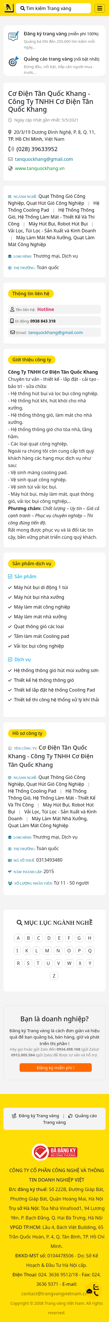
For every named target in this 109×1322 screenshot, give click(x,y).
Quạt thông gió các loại (39, 626)
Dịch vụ (22, 659)
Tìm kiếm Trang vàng (45, 8)
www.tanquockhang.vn (40, 168)
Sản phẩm (25, 576)
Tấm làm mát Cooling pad (41, 636)
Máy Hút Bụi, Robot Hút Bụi (58, 224)
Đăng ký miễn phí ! (55, 1067)
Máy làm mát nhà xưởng (40, 616)
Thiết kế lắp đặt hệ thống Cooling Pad (54, 690)
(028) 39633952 (37, 149)
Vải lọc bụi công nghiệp (39, 646)
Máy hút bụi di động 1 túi (41, 587)
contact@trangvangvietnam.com (57, 1293)
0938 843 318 (43, 321)
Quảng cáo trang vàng (61, 59)
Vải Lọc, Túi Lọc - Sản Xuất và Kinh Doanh (52, 230)
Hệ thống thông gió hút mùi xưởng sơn (56, 670)
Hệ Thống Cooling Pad (32, 791)
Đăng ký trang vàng (61, 33)
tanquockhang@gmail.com (44, 159)
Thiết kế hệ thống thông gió (44, 680)
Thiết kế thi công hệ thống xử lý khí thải (56, 699)
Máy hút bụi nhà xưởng (39, 597)
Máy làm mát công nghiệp (42, 607)
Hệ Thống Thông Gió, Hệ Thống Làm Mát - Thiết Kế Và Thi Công (51, 217)
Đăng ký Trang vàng (39, 1115)
